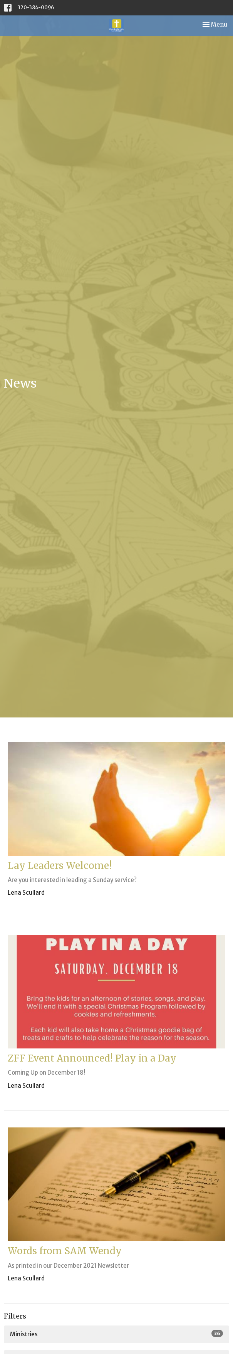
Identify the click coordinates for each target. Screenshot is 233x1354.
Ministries (116, 1334)
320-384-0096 (35, 7)
